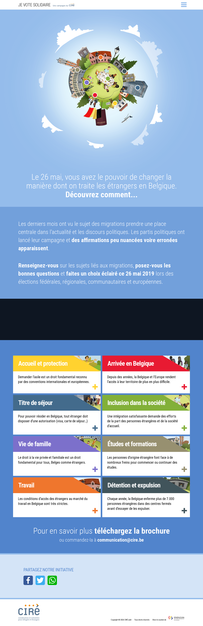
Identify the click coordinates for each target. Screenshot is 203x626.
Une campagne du (63, 6)
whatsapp (52, 580)
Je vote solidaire (34, 4)
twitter (40, 580)
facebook (28, 580)
